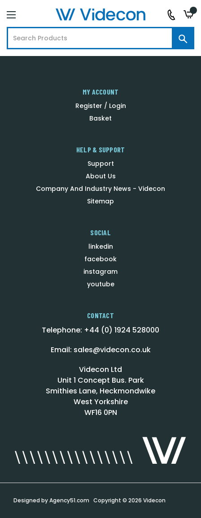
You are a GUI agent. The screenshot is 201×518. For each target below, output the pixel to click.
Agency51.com (69, 500)
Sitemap (100, 201)
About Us (101, 176)
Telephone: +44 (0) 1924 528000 (100, 330)
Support (100, 163)
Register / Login (100, 105)
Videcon (154, 500)
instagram (100, 271)
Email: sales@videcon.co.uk (101, 350)
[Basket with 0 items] (189, 14)
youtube (100, 284)
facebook (100, 259)
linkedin (100, 246)
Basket (100, 118)
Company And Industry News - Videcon (100, 188)
